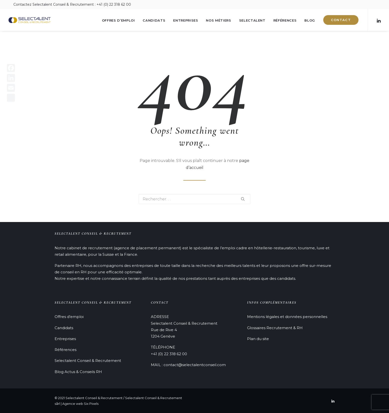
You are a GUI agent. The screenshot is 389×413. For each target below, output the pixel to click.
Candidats (154, 20)
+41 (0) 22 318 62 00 (169, 353)
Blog (309, 20)
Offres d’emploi (118, 20)
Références (285, 20)
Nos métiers (218, 20)
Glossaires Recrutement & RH (275, 327)
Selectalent (252, 20)
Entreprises (185, 20)
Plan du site (258, 338)
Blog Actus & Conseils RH (78, 371)
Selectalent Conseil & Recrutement (88, 360)
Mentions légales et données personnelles (287, 316)
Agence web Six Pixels (80, 404)
